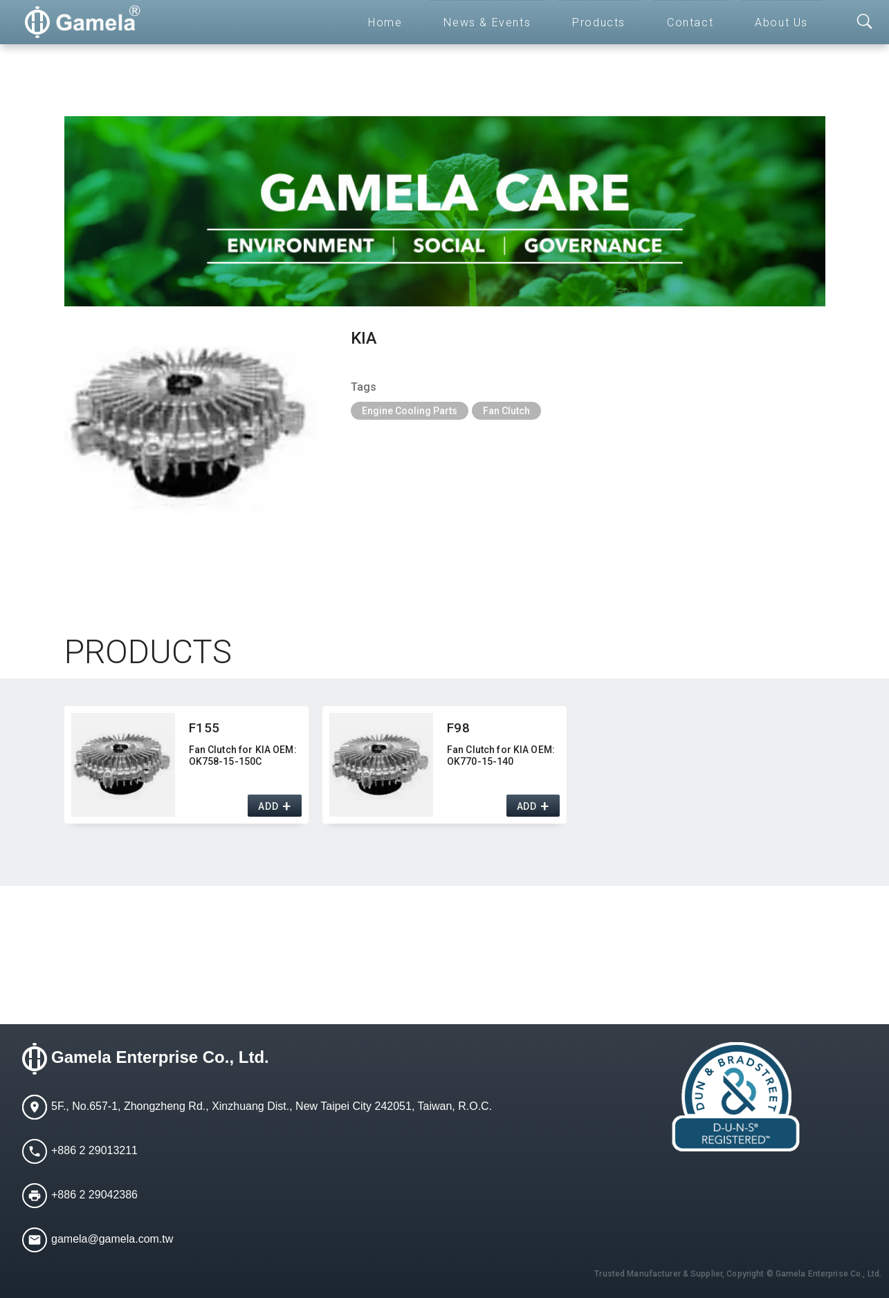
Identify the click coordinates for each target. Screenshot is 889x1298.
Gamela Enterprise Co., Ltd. (160, 1057)
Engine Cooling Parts (409, 410)
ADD (268, 806)
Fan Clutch (506, 410)
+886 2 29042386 (94, 1194)
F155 (204, 728)
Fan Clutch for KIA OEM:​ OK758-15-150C (243, 755)
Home (385, 22)
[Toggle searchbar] (865, 22)
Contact (690, 22)
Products (598, 22)
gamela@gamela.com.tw (112, 1239)
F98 (458, 728)
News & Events (487, 22)
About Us (781, 22)
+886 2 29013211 (94, 1150)
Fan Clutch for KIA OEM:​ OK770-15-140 (501, 755)
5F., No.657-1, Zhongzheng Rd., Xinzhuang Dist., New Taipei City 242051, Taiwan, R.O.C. (271, 1106)
